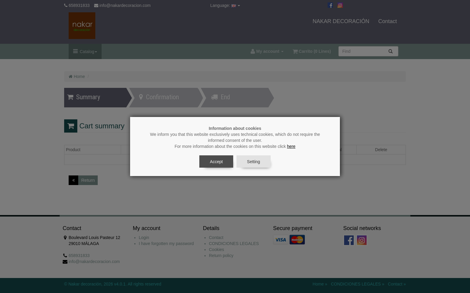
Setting (253, 161)
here (291, 146)
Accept (216, 161)
